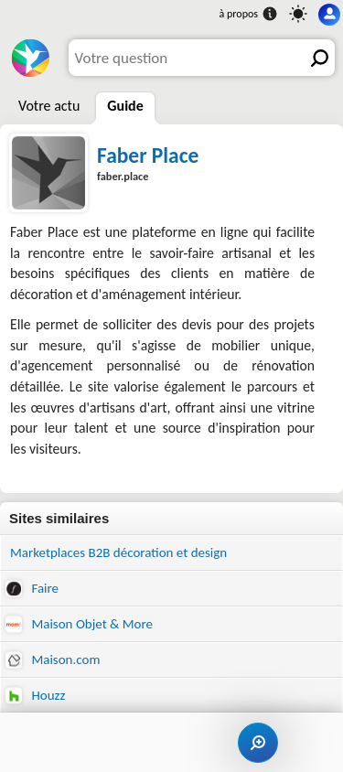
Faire (32, 588)
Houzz (35, 695)
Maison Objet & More (79, 624)
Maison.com (52, 660)
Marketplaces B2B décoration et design (118, 552)
